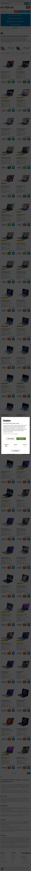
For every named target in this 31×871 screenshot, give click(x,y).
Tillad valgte (11, 438)
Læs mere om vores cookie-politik (10, 433)
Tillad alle (21, 438)
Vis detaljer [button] (15, 450)
